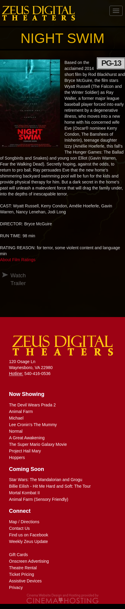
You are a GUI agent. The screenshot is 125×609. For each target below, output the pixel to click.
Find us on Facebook (28, 535)
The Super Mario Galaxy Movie (38, 444)
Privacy (16, 587)
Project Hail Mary (25, 451)
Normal (15, 431)
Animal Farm (21, 411)
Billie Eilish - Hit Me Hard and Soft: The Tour (50, 486)
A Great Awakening (27, 437)
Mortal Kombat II (24, 492)
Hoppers (17, 457)
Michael (16, 418)
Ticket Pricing (21, 574)
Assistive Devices (25, 581)
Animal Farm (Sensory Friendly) (38, 499)
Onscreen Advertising (29, 561)
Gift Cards (18, 554)
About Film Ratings (17, 259)
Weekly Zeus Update (28, 541)
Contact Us (19, 528)
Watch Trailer (12, 279)
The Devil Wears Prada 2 (32, 405)
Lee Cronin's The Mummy (33, 424)
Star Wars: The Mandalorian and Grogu (45, 479)
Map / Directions (24, 521)
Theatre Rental (23, 567)
